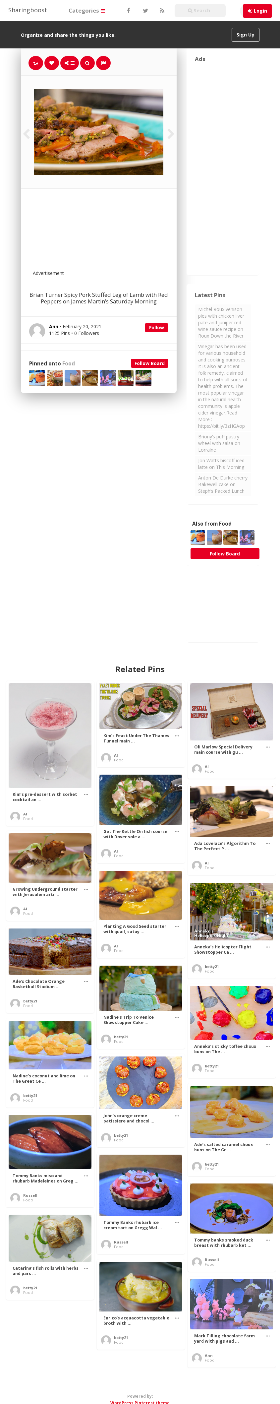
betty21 (212, 966)
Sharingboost (27, 10)
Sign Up (245, 35)
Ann (209, 1355)
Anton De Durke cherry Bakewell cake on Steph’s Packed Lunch (223, 484)
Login (260, 11)
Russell (30, 1195)
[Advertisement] (115, 233)
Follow (156, 327)
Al (25, 813)
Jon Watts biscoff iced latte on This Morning (221, 463)
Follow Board (150, 363)
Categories (87, 10)
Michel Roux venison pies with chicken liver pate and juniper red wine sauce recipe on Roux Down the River (221, 322)
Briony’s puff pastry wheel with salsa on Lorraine (219, 443)
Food (68, 363)
